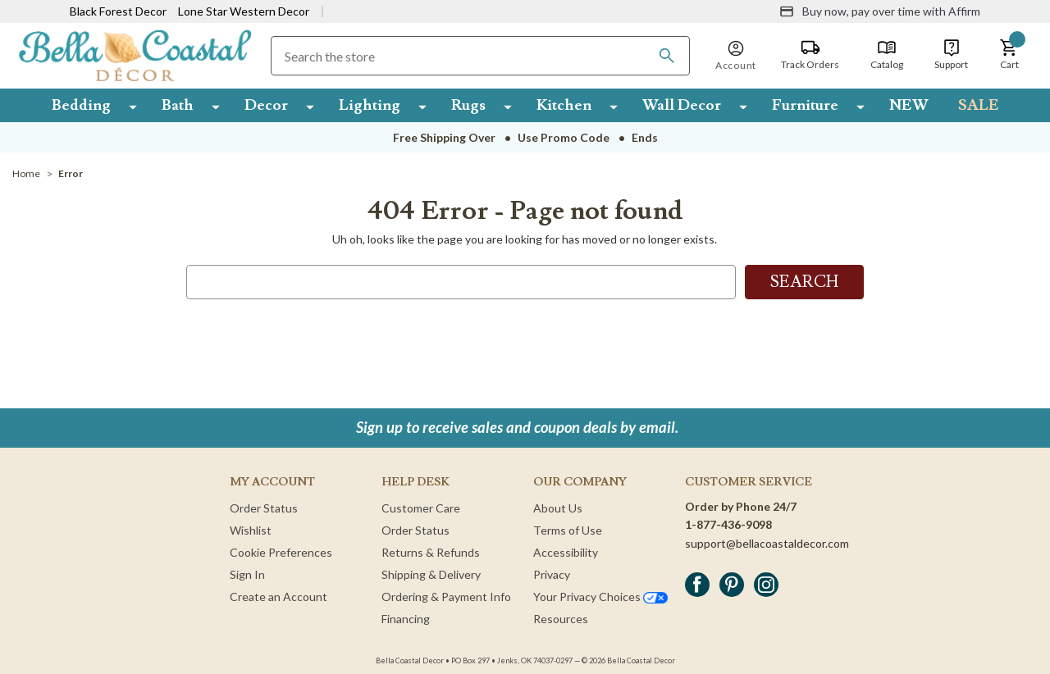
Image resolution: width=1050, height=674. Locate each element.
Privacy (551, 574)
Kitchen (563, 105)
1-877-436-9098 (728, 524)
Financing (405, 619)
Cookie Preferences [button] (281, 552)
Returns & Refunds (430, 552)
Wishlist (251, 530)
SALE (978, 105)
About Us (557, 508)
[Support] (951, 55)
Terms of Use (567, 530)
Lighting (369, 105)
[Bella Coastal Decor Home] (134, 54)
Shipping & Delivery (431, 574)
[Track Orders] (810, 55)
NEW (909, 105)
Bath (178, 105)
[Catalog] (887, 55)
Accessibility (565, 552)
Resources (560, 619)
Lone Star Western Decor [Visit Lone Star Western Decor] (243, 11)
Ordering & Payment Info (446, 596)
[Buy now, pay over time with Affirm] (879, 11)
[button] (1009, 55)
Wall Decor (681, 105)
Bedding (81, 105)
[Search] (667, 55)
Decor (266, 105)
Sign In (247, 574)
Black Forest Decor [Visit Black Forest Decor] (118, 11)
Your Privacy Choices (600, 596)
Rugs (468, 105)
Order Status (264, 508)
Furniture (805, 105)
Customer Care (420, 508)
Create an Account (278, 596)
